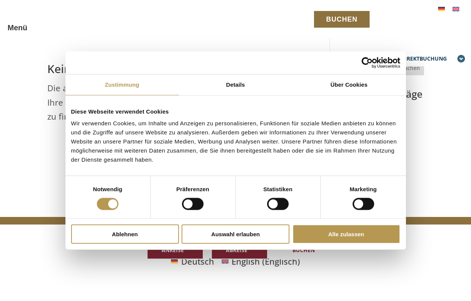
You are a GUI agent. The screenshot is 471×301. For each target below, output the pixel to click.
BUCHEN (342, 19)
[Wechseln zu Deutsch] (441, 8)
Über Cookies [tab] (349, 84)
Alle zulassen (346, 234)
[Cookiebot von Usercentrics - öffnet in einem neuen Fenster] (367, 62)
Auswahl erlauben (235, 234)
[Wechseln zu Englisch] (456, 8)
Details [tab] (235, 84)
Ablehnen (125, 234)
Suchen (410, 68)
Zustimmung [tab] (122, 84)
